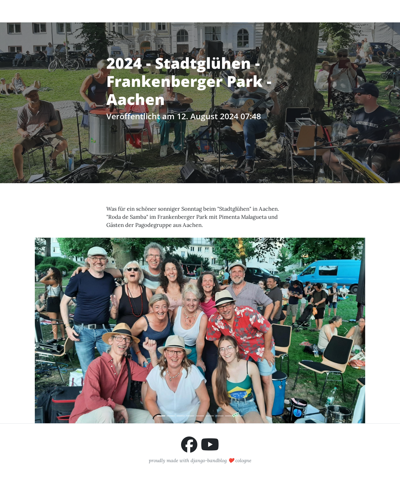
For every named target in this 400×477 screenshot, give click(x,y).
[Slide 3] (181, 416)
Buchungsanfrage (311, 11)
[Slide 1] (161, 416)
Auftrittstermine (266, 11)
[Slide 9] (239, 416)
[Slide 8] (229, 416)
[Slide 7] (219, 416)
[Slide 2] (171, 416)
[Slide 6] (210, 416)
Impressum (350, 11)
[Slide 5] (200, 416)
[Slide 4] (190, 416)
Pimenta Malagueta (61, 11)
